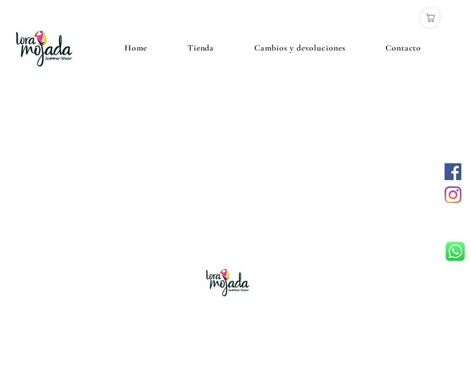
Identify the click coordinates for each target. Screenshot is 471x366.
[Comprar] (430, 17)
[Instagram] (453, 194)
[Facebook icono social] (453, 171)
